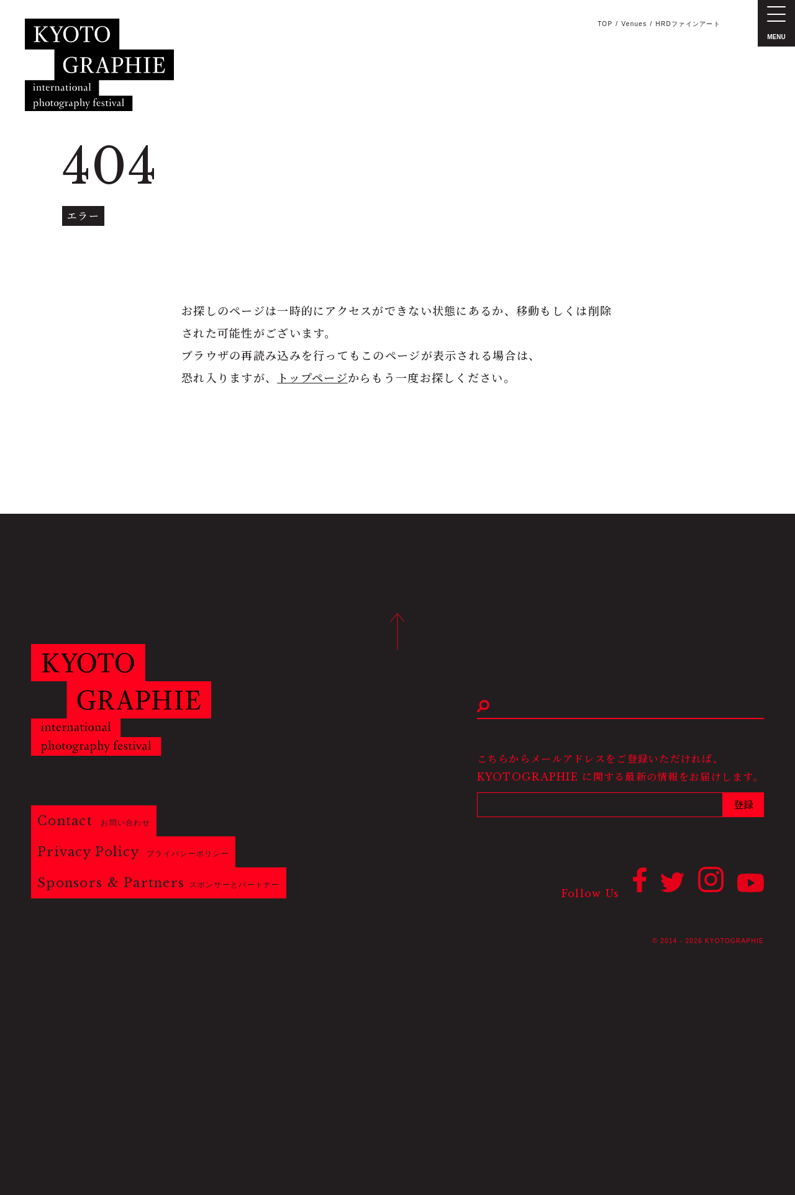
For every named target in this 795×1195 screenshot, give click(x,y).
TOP (604, 23)
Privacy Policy (133, 851)
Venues (634, 23)
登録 (743, 805)
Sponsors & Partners (158, 882)
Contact (93, 820)
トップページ (312, 378)
